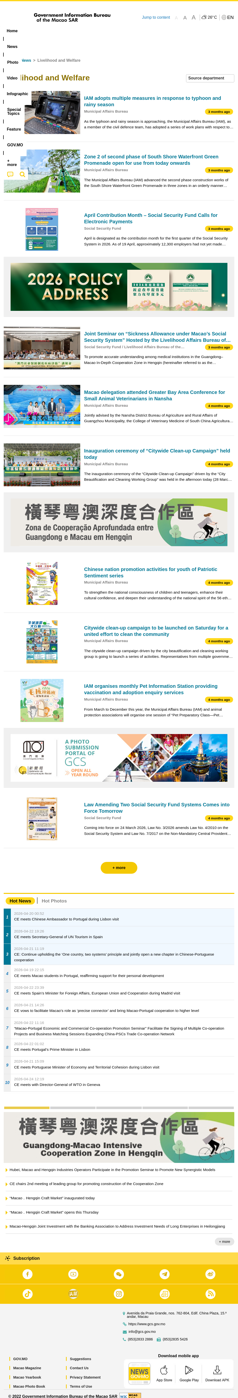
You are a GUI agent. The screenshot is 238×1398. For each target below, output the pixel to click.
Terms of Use (81, 1381)
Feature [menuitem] (164, 31)
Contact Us (79, 1363)
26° (212, 17)
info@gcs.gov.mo (142, 1326)
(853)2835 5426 (175, 1334)
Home (9, 55)
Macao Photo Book (29, 1381)
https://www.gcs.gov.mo (146, 1318)
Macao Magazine (27, 1363)
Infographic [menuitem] (99, 31)
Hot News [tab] (20, 895)
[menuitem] (31, 31)
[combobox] (210, 73)
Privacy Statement (85, 1372)
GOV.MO (20, 1353)
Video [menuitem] (73, 31)
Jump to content (156, 17)
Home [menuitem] (12, 31)
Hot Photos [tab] (54, 895)
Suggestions (80, 1353)
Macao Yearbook (27, 1372)
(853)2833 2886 (140, 1334)
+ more (224, 1236)
